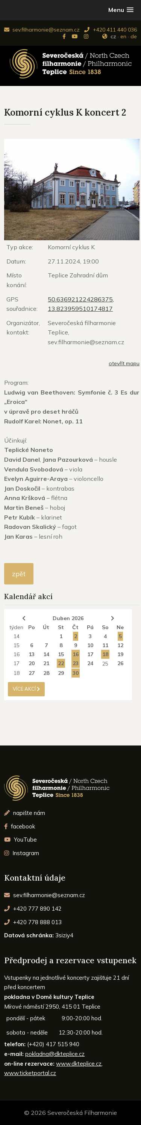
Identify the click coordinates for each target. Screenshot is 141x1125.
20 (32, 663)
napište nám (24, 812)
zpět (19, 574)
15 (17, 645)
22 (61, 663)
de (133, 36)
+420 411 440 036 (110, 29)
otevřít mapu (124, 363)
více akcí (26, 689)
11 (105, 645)
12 (120, 645)
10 (90, 645)
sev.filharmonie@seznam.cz (42, 29)
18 (105, 654)
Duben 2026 (68, 618)
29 (61, 673)
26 (120, 663)
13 (32, 654)
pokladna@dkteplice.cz (55, 1053)
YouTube (20, 839)
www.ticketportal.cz (30, 1073)
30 (76, 673)
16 (17, 654)
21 (46, 663)
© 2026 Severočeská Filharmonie (70, 1112)
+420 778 (33, 922)
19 (120, 654)
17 (90, 654)
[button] (121, 10)
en (123, 36)
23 (76, 663)
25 (105, 663)
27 (32, 673)
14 (17, 636)
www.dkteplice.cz (79, 1063)
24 (90, 663)
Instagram (21, 853)
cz (113, 36)
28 (46, 673)
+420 (33, 908)
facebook (19, 826)
